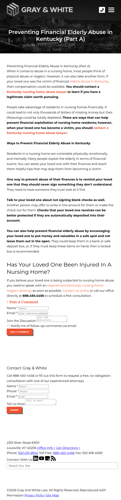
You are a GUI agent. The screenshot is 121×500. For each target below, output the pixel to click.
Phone (13, 392)
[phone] (102, 10)
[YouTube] (42, 462)
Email (12, 313)
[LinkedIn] (36, 462)
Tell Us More (16, 406)
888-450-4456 (63, 455)
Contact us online (76, 291)
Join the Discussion (21, 322)
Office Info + (46, 450)
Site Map (52, 497)
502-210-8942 (28, 455)
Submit (14, 412)
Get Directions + (68, 450)
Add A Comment (19, 333)
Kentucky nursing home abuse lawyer (37, 92)
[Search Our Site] (62, 467)
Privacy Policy (34, 497)
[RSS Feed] (53, 462)
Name (12, 308)
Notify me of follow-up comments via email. (42, 327)
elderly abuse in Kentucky (89, 81)
